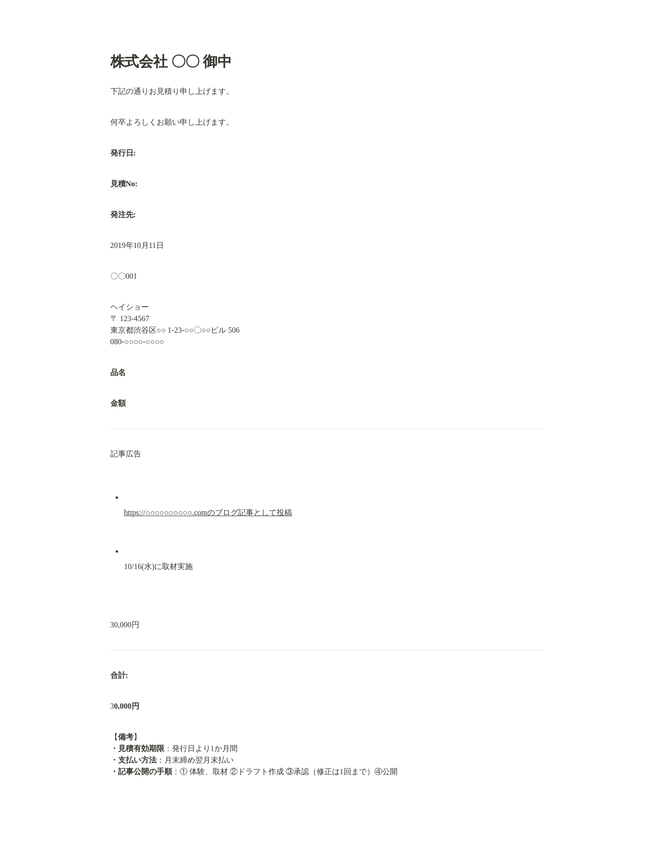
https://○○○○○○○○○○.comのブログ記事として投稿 (208, 512)
